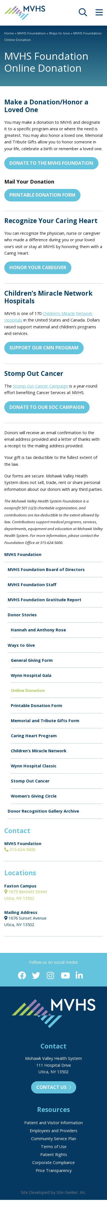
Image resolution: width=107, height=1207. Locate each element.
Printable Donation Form (42, 195)
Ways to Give (59, 33)
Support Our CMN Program (43, 348)
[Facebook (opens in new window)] (22, 976)
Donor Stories (22, 614)
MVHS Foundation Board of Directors (46, 569)
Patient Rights (53, 1154)
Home (9, 33)
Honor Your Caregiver (37, 267)
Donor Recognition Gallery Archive (43, 811)
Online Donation (28, 690)
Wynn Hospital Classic (33, 766)
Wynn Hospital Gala (31, 675)
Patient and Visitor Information (53, 1122)
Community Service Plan (53, 1138)
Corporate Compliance (53, 1162)
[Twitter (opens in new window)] (36, 976)
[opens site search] (83, 14)
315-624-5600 (19, 849)
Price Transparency (54, 1170)
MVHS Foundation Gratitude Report (44, 599)
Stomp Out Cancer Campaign (40, 386)
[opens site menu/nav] (99, 14)
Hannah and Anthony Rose (38, 630)
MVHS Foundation (31, 33)
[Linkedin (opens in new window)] (79, 976)
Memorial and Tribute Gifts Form (45, 720)
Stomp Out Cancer (30, 781)
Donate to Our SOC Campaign (46, 407)
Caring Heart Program (34, 735)
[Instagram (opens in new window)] (50, 976)
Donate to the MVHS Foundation (51, 163)
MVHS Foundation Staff (32, 584)
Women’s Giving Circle (33, 796)
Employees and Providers (53, 1130)
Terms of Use (53, 1146)
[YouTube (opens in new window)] (65, 976)
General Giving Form (32, 660)
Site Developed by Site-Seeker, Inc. (53, 1192)
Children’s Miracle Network (38, 750)
